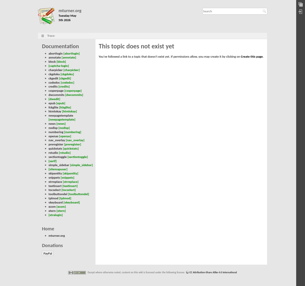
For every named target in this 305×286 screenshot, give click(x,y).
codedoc (54, 82)
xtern (52, 211)
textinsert (55, 186)
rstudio (53, 153)
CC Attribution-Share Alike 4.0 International (213, 272)
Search (265, 11)
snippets (54, 178)
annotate (55, 57)
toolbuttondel (58, 194)
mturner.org (70, 10)
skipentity (55, 173)
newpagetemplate (61, 115)
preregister (56, 144)
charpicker (56, 70)
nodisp (53, 128)
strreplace (55, 182)
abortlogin (56, 53)
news (52, 124)
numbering (56, 132)
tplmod (53, 198)
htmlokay (55, 111)
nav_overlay (57, 140)
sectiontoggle (58, 157)
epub (52, 103)
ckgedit (53, 78)
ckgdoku (54, 74)
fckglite (53, 107)
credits (53, 86)
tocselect (55, 190)
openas (53, 136)
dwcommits (56, 95)
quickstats (55, 148)
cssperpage (56, 91)
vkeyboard (56, 202)
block (52, 62)
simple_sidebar (59, 165)
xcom (52, 207)
